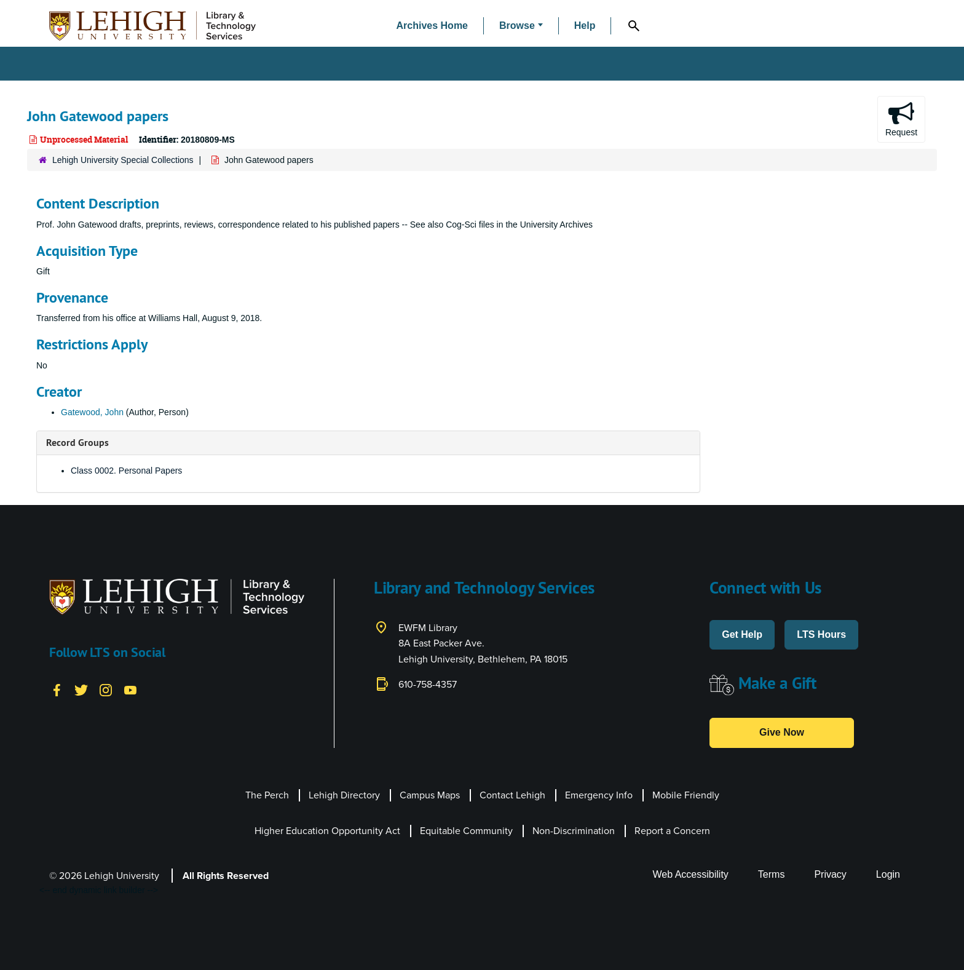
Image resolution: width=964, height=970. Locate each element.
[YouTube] (130, 689)
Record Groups (77, 442)
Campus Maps (430, 795)
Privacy (830, 874)
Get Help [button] (742, 634)
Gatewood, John (92, 412)
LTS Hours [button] (821, 634)
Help (585, 25)
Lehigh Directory (344, 795)
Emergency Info (599, 795)
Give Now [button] (781, 732)
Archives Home (432, 25)
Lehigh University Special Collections (123, 160)
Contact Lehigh (512, 795)
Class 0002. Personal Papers (126, 470)
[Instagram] (105, 689)
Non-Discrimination (573, 831)
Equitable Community (466, 831)
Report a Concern (672, 831)
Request (901, 118)
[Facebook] (56, 689)
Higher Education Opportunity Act (327, 831)
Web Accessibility (691, 874)
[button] (521, 26)
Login (888, 874)
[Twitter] (81, 689)
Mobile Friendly (685, 795)
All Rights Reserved (226, 876)
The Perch (267, 795)
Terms (771, 874)
